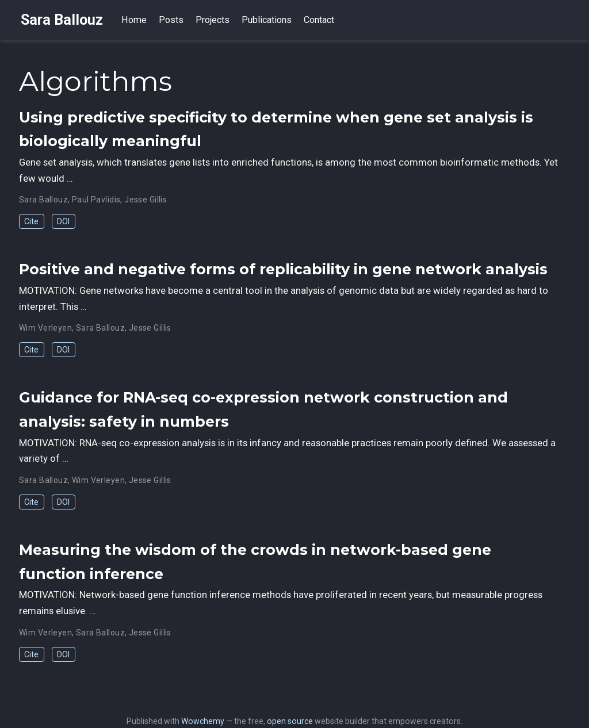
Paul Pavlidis (96, 199)
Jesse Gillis (145, 199)
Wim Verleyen (45, 327)
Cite (31, 221)
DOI (63, 221)
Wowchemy (202, 721)
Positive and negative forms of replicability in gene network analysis (283, 269)
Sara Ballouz (62, 20)
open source (290, 721)
